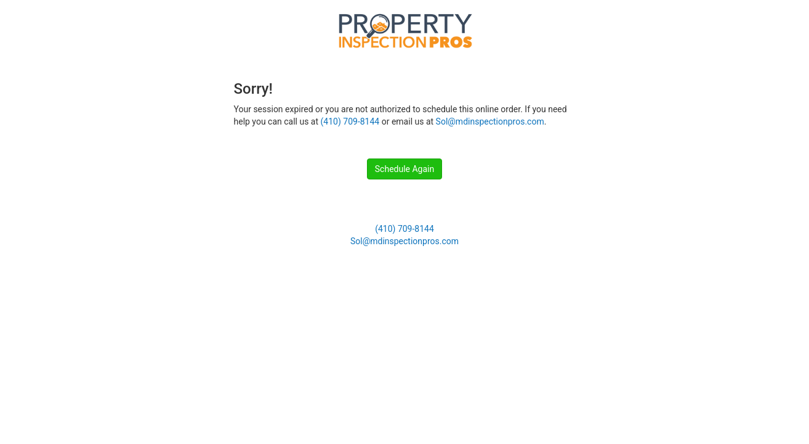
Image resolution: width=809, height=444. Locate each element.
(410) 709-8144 (350, 121)
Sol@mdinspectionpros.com (490, 121)
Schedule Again (404, 169)
